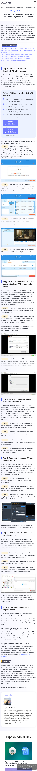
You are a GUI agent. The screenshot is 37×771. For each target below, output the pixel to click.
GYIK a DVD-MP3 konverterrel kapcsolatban (14, 60)
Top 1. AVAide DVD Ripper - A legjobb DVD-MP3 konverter (17, 48)
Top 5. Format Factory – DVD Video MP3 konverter (15, 58)
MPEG (16, 81)
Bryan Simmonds (9, 687)
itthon (2, 7)
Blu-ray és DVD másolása (16, 7)
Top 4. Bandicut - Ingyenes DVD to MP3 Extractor (15, 56)
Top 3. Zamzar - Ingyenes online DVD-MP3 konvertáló (16, 54)
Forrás (7, 7)
